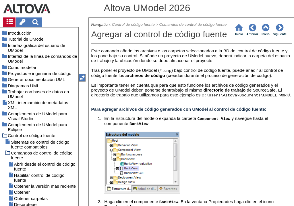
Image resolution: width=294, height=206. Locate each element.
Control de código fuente (133, 24)
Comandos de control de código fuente (193, 24)
